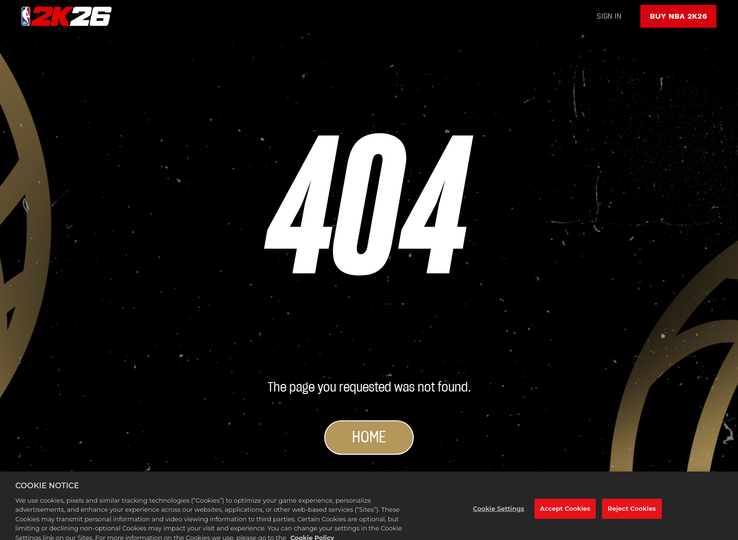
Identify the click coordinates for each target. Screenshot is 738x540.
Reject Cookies (632, 514)
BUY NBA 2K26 (678, 16)
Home (369, 437)
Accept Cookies (565, 514)
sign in (609, 16)
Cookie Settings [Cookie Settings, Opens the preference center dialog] (498, 514)
